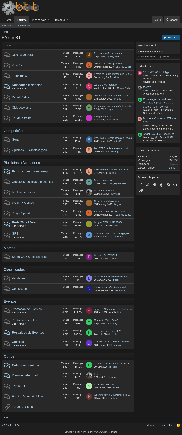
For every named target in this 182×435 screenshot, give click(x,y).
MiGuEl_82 (114, 323)
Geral (8, 46)
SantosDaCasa (123, 66)
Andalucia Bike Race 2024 (107, 331)
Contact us (152, 425)
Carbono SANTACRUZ (105, 255)
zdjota (116, 77)
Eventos (10, 301)
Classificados (14, 269)
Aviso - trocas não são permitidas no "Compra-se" (119, 287)
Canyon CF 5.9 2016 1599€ (108, 222)
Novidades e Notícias (27, 85)
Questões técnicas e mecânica (32, 181)
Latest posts (146, 66)
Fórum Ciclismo (22, 406)
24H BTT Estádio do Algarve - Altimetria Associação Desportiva (126, 148)
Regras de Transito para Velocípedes (113, 106)
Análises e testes (23, 192)
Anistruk (119, 236)
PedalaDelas (20, 97)
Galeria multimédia (25, 365)
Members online (148, 45)
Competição (13, 131)
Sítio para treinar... (103, 116)
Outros (9, 356)
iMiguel (117, 98)
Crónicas (18, 341)
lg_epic (113, 334)
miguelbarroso (115, 109)
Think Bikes (20, 75)
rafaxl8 (117, 141)
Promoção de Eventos (27, 309)
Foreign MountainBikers (28, 396)
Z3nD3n (173, 167)
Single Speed (21, 213)
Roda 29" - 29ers (24, 222)
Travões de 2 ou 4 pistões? (108, 63)
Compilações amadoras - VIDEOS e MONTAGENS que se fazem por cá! (131, 363)
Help (163, 425)
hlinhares (114, 225)
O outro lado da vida (26, 375)
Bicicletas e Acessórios (22, 163)
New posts (7, 25)
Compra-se (19, 288)
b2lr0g (114, 151)
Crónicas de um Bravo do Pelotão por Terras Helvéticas (122, 341)
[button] (48, 19)
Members (59, 19)
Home (8, 19)
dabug (117, 345)
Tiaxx (115, 119)
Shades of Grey (12, 425)
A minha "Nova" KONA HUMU (109, 211)
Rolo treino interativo (104, 384)
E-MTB (97, 374)
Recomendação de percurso (108, 53)
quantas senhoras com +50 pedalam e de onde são (120, 95)
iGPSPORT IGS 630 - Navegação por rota (115, 233)
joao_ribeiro (114, 56)
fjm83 (115, 258)
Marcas (9, 248)
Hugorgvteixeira (118, 183)
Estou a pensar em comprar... (33, 171)
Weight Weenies (23, 202)
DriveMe (115, 193)
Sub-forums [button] (18, 88)
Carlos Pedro (124, 88)
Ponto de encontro (24, 320)
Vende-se (18, 278)
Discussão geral (22, 54)
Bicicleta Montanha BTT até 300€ (111, 169)
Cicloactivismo (21, 107)
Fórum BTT (19, 386)
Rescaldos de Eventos (28, 332)
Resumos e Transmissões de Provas (113, 138)
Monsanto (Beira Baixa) (106, 320)
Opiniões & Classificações (29, 150)
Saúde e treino (22, 118)
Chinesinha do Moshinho (106, 201)
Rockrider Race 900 (104, 190)
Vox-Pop (17, 65)
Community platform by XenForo (91, 432)
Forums (22, 19)
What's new (39, 19)
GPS (15, 233)
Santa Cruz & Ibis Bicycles (29, 256)
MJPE (116, 387)
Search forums (23, 25)
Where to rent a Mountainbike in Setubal (114, 394)
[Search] (172, 19)
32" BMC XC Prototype (106, 84)
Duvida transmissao (104, 180)
